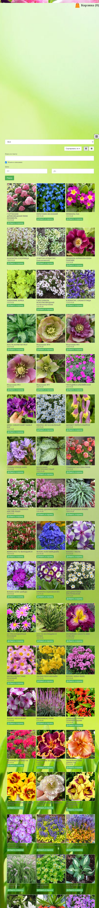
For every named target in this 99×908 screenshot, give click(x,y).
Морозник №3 (72, 345)
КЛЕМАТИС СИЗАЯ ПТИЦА (78, 300)
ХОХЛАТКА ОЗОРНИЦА (18, 258)
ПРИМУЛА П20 (72, 214)
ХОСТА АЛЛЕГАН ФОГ (17, 345)
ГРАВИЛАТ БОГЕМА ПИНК (78, 467)
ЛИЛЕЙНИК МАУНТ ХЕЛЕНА (20, 803)
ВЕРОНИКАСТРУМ (45, 718)
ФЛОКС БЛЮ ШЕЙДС (17, 592)
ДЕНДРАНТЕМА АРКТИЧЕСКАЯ (73, 593)
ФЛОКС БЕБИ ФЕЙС (75, 676)
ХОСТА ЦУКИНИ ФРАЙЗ (77, 509)
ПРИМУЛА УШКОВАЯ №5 (48, 592)
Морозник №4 (43, 345)
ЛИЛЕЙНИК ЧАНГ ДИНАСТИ (74, 762)
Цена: (7, 167)
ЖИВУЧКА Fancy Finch (76, 845)
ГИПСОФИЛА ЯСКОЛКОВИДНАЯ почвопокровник (45, 302)
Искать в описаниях (13, 162)
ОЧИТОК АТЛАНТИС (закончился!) (46, 259)
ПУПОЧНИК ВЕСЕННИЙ (47, 214)
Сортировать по (73, 149)
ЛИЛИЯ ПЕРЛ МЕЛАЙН (47, 676)
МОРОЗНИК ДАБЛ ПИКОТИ (49, 803)
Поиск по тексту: (11, 154)
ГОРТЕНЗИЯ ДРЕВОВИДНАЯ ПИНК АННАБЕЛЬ (17, 216)
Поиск (9, 178)
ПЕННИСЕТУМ (13, 885)
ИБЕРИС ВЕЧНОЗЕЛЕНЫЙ (48, 425)
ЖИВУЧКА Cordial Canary (48, 845)
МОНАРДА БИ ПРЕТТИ (17, 761)
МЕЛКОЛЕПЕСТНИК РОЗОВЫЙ (16, 677)
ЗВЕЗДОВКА (42, 885)
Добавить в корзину (15, 223)
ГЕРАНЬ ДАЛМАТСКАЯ (47, 509)
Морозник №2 (13, 385)
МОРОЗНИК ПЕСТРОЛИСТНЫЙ (45, 468)
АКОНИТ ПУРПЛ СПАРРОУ (78, 425)
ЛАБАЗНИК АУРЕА (15, 300)
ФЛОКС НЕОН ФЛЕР (16, 718)
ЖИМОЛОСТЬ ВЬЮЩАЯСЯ (19, 552)
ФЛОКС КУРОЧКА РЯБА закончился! (18, 846)
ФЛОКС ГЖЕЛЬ (73, 552)
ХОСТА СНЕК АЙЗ (74, 885)
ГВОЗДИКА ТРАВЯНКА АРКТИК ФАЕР (17, 510)
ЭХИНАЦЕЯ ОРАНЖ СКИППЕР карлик (75, 719)
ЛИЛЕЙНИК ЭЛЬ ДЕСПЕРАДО (73, 804)
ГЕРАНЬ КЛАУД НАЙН (17, 467)
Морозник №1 (43, 385)
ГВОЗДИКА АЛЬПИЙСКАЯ (78, 385)
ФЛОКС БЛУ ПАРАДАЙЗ (47, 552)
